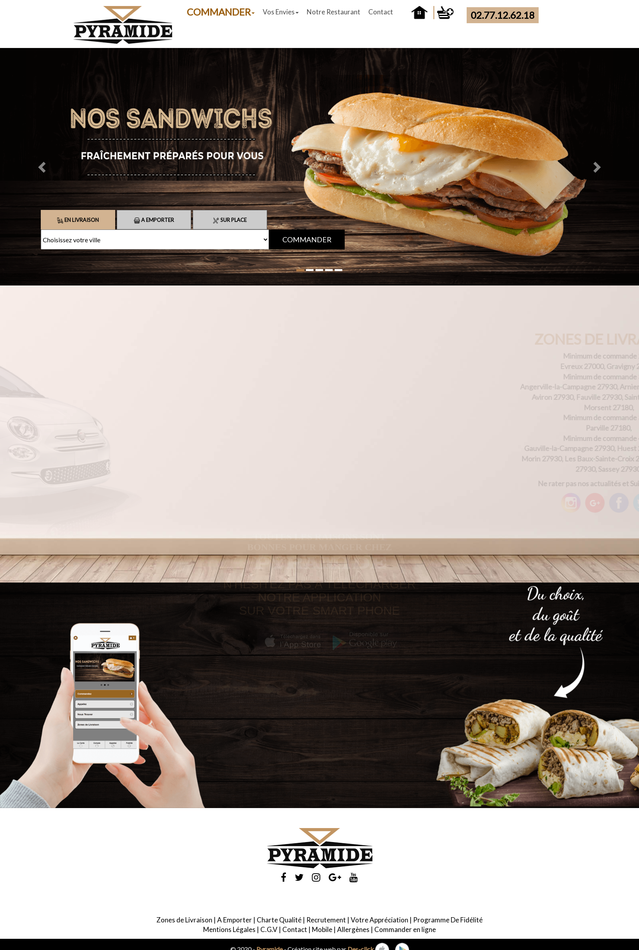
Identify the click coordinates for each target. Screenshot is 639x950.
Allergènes (353, 929)
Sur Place (230, 220)
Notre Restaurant (333, 12)
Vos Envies (281, 12)
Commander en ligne (405, 929)
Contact (380, 12)
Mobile (322, 929)
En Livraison (78, 220)
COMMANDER (221, 12)
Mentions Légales (229, 929)
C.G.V (269, 929)
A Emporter (154, 220)
